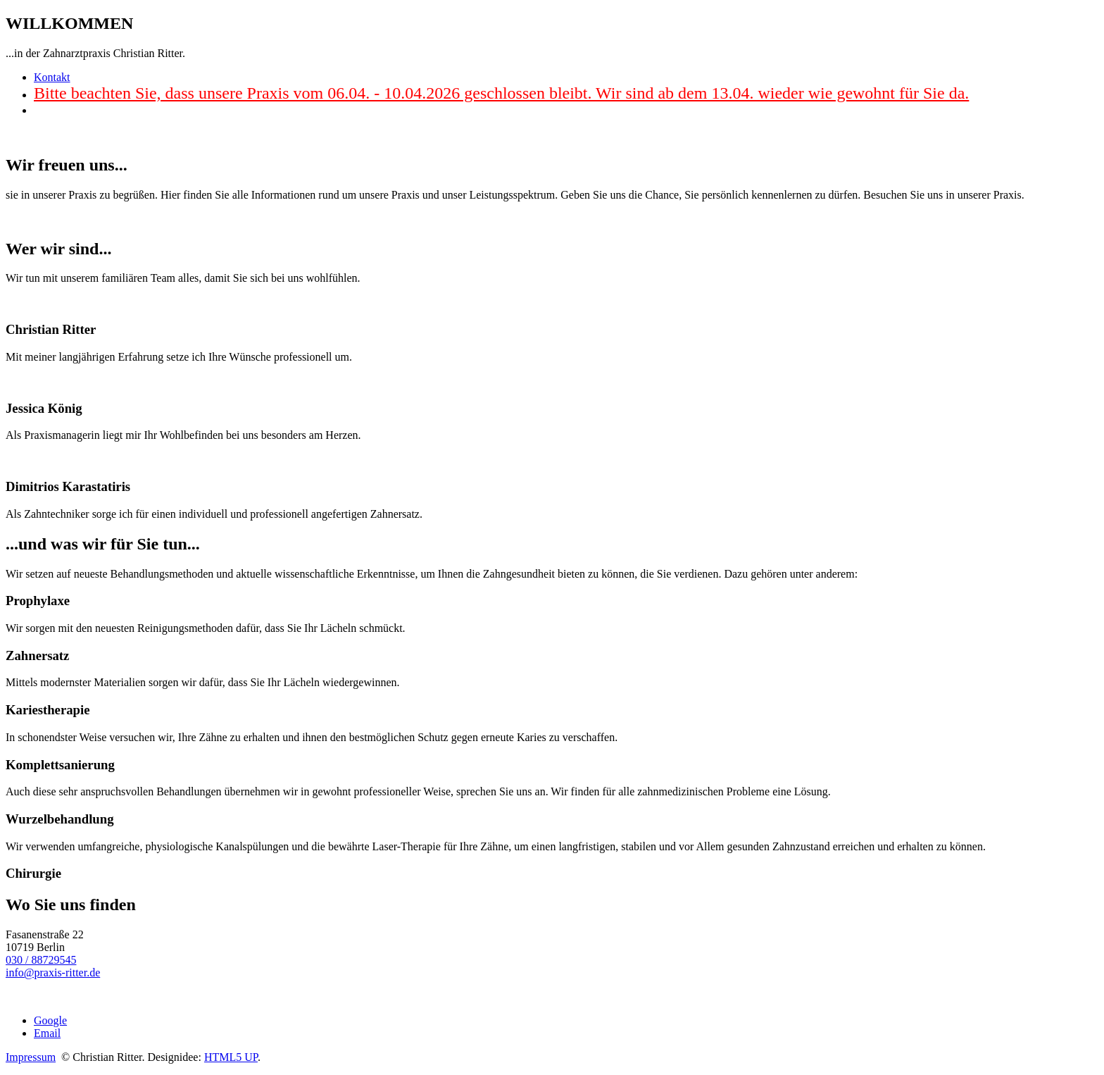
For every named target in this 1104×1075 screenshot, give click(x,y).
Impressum (31, 1057)
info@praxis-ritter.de (53, 972)
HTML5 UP (231, 1057)
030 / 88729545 (41, 960)
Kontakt (52, 77)
